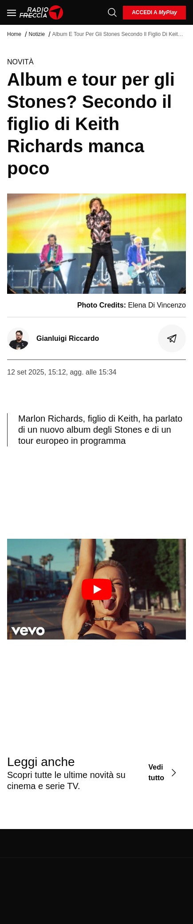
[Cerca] (112, 12)
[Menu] (11, 12)
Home (14, 34)
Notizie (36, 34)
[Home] (41, 12)
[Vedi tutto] (164, 773)
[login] (154, 13)
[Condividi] (172, 338)
